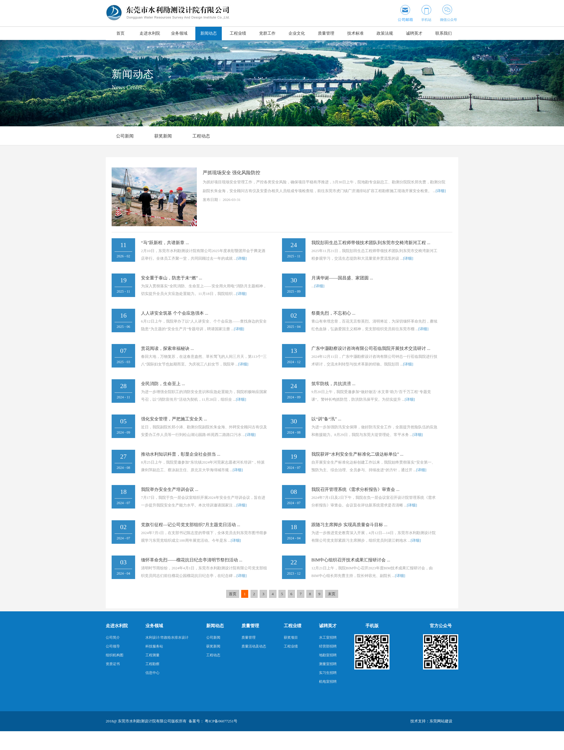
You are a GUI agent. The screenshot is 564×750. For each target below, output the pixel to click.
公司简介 (113, 637)
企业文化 (296, 33)
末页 (331, 594)
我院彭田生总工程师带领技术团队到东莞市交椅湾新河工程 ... (370, 242)
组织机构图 (114, 655)
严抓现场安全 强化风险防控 (231, 172)
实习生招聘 (328, 673)
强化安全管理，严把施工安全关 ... (174, 419)
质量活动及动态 (253, 646)
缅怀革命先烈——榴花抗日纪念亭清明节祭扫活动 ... (191, 560)
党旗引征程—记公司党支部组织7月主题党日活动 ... (190, 524)
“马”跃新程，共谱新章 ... (165, 242)
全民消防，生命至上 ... (163, 383)
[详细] (441, 191)
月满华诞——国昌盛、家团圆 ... (342, 278)
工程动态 (201, 136)
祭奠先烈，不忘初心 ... (333, 313)
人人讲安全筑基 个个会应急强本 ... (174, 313)
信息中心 (152, 673)
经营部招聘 (328, 646)
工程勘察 (152, 664)
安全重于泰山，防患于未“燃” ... (171, 278)
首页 (120, 33)
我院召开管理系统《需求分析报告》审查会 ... (355, 489)
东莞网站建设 (440, 721)
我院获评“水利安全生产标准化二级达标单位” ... (357, 454)
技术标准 (355, 33)
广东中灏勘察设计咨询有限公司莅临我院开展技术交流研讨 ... (370, 348)
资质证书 (113, 664)
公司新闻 (125, 136)
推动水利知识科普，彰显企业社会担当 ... (180, 454)
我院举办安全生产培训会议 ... (169, 489)
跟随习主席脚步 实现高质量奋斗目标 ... (349, 524)
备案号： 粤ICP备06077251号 (213, 721)
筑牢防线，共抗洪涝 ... (333, 383)
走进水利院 (150, 33)
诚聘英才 (414, 33)
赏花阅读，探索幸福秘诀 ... (167, 348)
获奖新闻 (163, 136)
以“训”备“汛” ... (326, 419)
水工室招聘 (328, 637)
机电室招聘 (328, 681)
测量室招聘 (328, 664)
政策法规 (385, 33)
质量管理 (326, 33)
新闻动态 (208, 33)
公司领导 (113, 646)
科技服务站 (154, 646)
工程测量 (152, 655)
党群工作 (267, 33)
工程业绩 (238, 33)
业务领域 (179, 33)
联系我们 (443, 33)
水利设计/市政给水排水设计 (167, 637)
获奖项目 (291, 637)
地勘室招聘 (328, 655)
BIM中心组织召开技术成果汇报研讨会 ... (350, 560)
